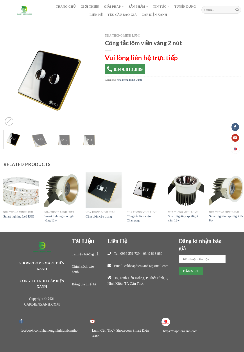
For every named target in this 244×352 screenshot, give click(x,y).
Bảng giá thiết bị (84, 284)
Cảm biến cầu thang (99, 216)
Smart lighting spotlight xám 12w (183, 218)
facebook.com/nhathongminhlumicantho (49, 330)
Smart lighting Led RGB (18, 216)
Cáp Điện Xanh (154, 14)
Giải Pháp (114, 6)
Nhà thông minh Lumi (122, 35)
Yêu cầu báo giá (122, 14)
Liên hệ (96, 14)
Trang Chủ (66, 6)
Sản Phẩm (138, 6)
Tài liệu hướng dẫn (86, 254)
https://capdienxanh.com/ (180, 331)
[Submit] (237, 10)
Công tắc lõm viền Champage (139, 218)
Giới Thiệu (90, 6)
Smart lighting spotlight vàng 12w (59, 218)
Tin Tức (161, 6)
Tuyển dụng (185, 6)
